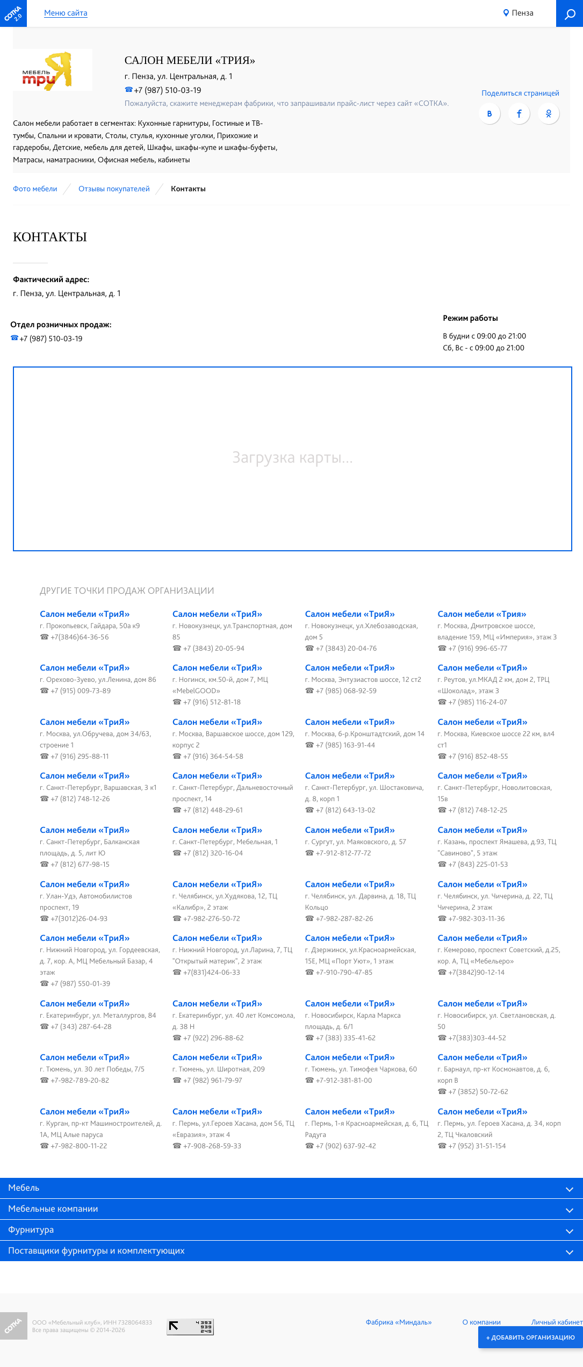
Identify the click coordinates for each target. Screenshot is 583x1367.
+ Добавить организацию (530, 1337)
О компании (482, 1322)
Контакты (188, 188)
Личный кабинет (557, 1322)
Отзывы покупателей (114, 188)
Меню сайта (66, 13)
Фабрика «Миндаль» (399, 1322)
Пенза (523, 13)
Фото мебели (35, 188)
